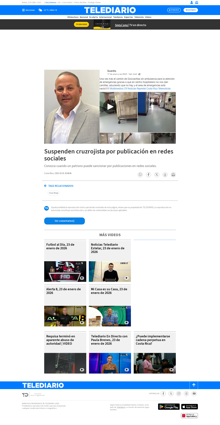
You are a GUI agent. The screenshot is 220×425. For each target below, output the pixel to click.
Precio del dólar (80, 2)
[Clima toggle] (47, 10)
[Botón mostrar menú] (29, 10)
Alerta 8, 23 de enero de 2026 (63, 291)
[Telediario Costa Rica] (110, 10)
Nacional (84, 17)
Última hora (72, 17)
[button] (140, 174)
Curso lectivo (67, 2)
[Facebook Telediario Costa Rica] (163, 393)
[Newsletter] (196, 3)
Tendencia (118, 17)
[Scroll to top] (194, 385)
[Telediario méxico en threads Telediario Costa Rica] (186, 393)
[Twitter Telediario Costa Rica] (171, 393)
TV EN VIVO (174, 10)
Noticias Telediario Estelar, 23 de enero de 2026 (107, 248)
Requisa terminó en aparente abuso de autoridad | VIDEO (60, 340)
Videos (148, 17)
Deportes (128, 17)
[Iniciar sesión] (191, 2)
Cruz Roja (53, 192)
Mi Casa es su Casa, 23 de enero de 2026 (109, 291)
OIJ (59, 2)
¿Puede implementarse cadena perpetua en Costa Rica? (153, 340)
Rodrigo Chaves (94, 2)
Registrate (191, 10)
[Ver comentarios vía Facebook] (64, 220)
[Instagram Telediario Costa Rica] (178, 393)
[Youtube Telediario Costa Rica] (194, 393)
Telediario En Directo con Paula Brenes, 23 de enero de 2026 (109, 340)
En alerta (93, 17)
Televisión (139, 17)
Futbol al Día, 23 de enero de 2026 (60, 246)
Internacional (105, 17)
